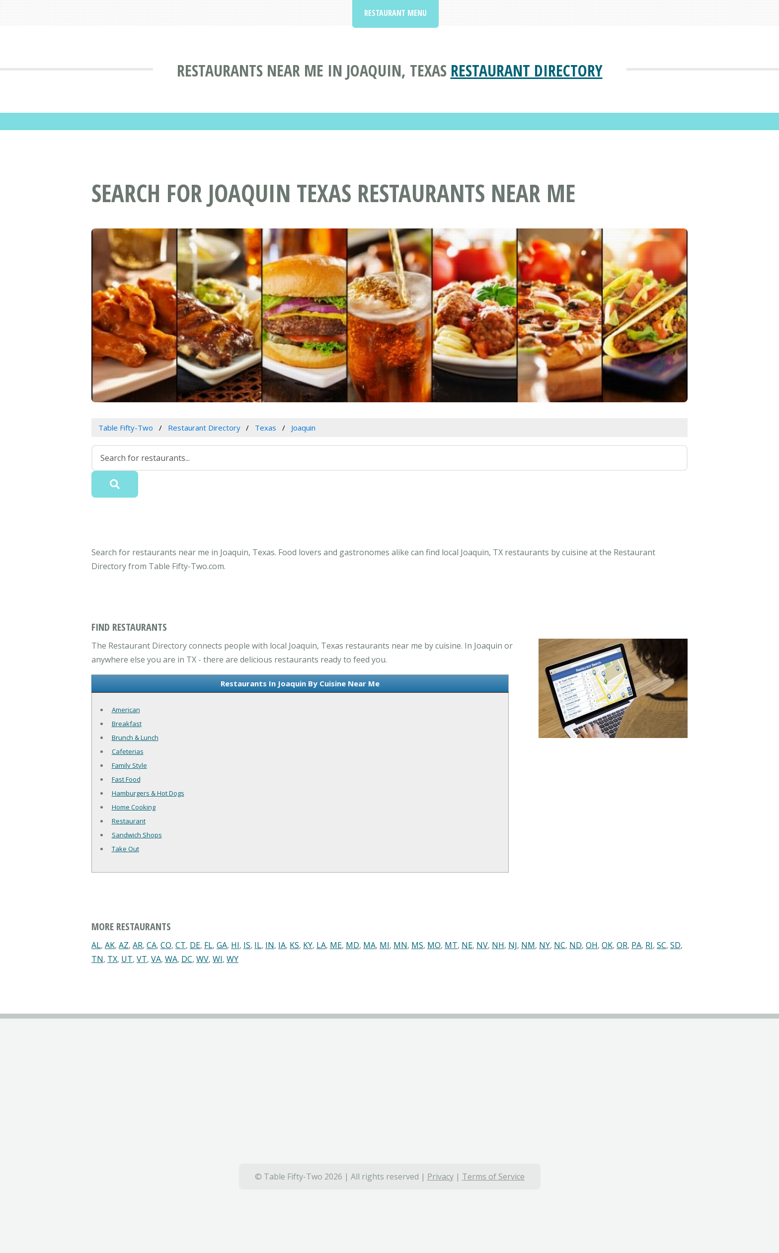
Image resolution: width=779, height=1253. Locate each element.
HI (235, 945)
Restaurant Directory (527, 70)
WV (202, 959)
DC (186, 959)
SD (675, 945)
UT (127, 959)
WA (171, 959)
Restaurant (129, 820)
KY (307, 945)
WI (218, 959)
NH (498, 945)
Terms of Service (493, 1176)
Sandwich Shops (137, 834)
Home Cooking (134, 807)
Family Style (129, 765)
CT (180, 945)
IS (246, 945)
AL (96, 945)
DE (195, 945)
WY (232, 959)
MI (385, 945)
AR (138, 945)
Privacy (440, 1176)
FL (208, 945)
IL (257, 945)
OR (622, 945)
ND (575, 945)
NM (528, 945)
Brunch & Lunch (135, 737)
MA (369, 945)
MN (400, 945)
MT (451, 945)
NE (467, 945)
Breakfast (127, 723)
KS (294, 945)
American (126, 709)
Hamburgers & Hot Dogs (148, 793)
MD (352, 945)
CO (165, 945)
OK (607, 945)
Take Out (125, 848)
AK (110, 945)
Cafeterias (128, 751)
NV (482, 945)
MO (434, 945)
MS (417, 945)
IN (269, 945)
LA (321, 945)
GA (222, 945)
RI (649, 945)
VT (142, 959)
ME (336, 945)
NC (559, 945)
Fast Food (126, 779)
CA (151, 945)
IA (282, 945)
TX (112, 959)
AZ (124, 945)
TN (97, 959)
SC (661, 945)
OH (592, 945)
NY (544, 945)
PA (636, 945)
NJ (512, 945)
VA (156, 959)
